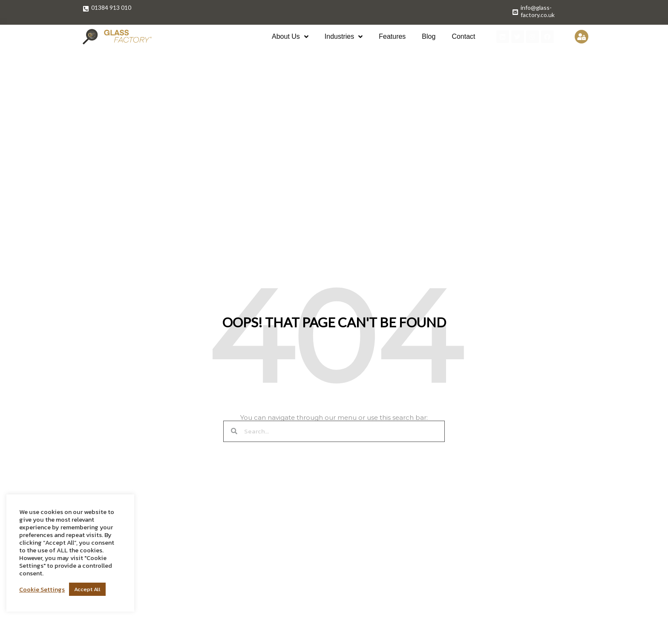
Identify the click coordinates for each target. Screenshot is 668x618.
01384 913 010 (111, 7)
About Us (290, 36)
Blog (428, 36)
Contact (463, 36)
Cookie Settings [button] (42, 589)
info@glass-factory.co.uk (538, 11)
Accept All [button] (87, 589)
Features (392, 36)
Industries (344, 36)
